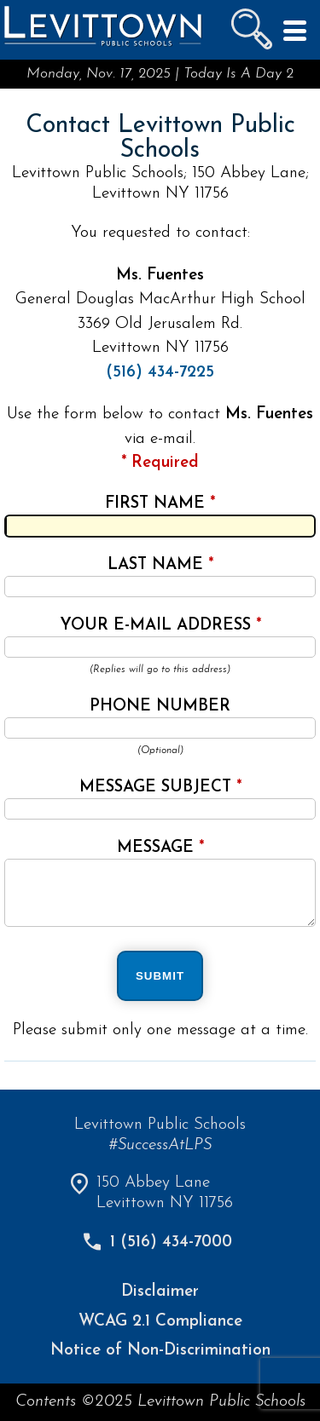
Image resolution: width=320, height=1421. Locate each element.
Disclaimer (160, 1292)
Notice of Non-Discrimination (160, 1351)
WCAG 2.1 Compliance (160, 1322)
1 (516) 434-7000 (171, 1242)
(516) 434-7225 (160, 373)
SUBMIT (160, 975)
